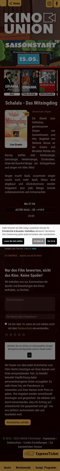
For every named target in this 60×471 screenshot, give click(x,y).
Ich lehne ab (38, 241)
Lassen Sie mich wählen (13, 241)
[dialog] (30, 235)
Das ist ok (51, 241)
